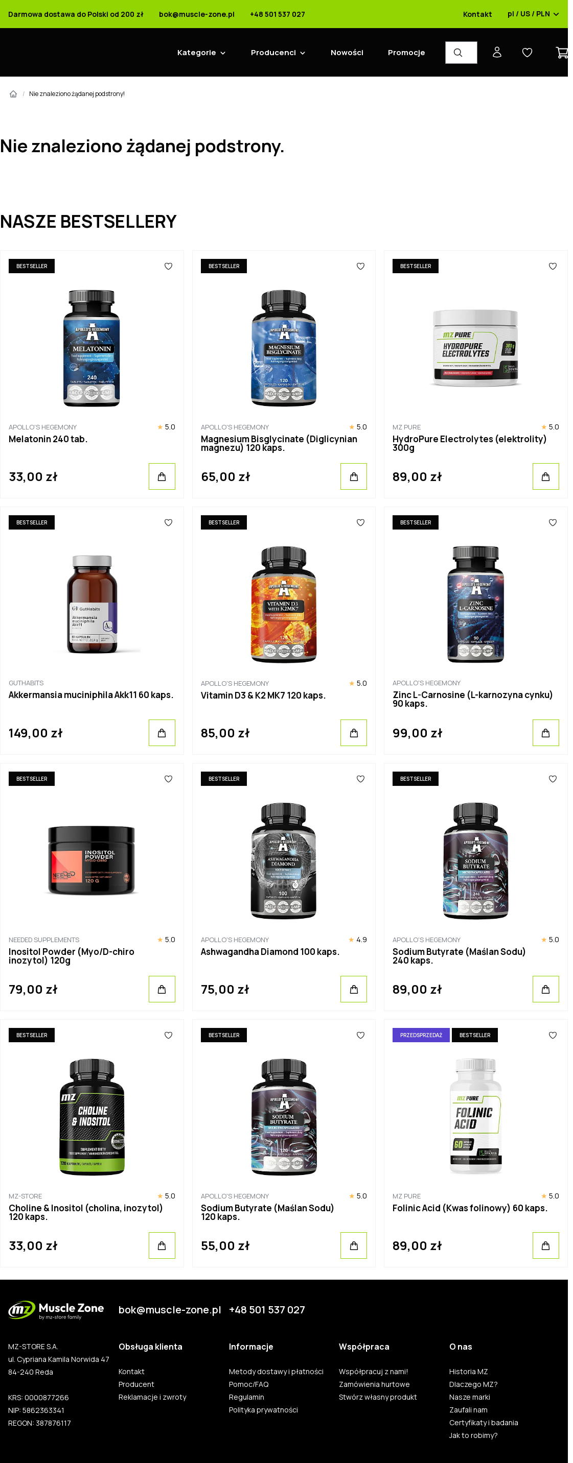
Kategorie (196, 52)
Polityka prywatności (263, 1409)
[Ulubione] (168, 266)
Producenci (273, 52)
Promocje (406, 52)
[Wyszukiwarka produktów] (461, 52)
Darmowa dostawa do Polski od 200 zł (76, 14)
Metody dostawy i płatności (276, 1371)
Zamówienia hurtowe (374, 1384)
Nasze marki (469, 1397)
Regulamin (246, 1397)
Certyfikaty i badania (483, 1422)
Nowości (347, 52)
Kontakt (477, 14)
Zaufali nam (468, 1409)
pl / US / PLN (534, 14)
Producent (136, 1384)
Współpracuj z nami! (373, 1371)
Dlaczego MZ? (473, 1384)
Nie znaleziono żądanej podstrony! (77, 93)
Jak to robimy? (473, 1435)
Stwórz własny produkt (378, 1397)
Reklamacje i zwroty (152, 1397)
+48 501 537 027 (277, 14)
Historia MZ (468, 1371)
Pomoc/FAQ (248, 1384)
